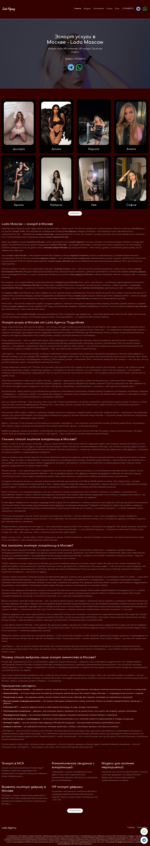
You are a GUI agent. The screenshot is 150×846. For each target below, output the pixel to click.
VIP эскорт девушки (67, 786)
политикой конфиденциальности (119, 842)
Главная (77, 9)
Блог (117, 9)
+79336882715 (128, 9)
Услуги (109, 9)
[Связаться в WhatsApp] (144, 831)
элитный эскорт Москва (55, 248)
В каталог (75, 213)
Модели (87, 9)
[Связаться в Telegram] (144, 840)
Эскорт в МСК (13, 763)
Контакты (99, 9)
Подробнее (75, 810)
